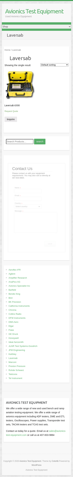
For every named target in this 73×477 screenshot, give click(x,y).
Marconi (12, 362)
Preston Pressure (17, 366)
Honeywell (14, 338)
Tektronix (13, 374)
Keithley (12, 354)
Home (7, 50)
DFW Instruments (17, 318)
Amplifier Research (18, 278)
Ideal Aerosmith (16, 342)
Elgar (11, 326)
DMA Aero (13, 322)
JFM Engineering (17, 350)
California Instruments (19, 306)
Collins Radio (15, 314)
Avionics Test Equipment (34, 11)
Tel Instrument (15, 378)
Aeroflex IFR (15, 270)
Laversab (13, 358)
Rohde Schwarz (16, 370)
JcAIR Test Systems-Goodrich (23, 346)
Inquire (11, 119)
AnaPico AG (14, 282)
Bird (10, 298)
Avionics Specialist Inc (19, 286)
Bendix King (14, 294)
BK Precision (15, 302)
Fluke (11, 330)
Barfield (12, 290)
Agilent (12, 274)
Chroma (12, 310)
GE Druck (13, 334)
